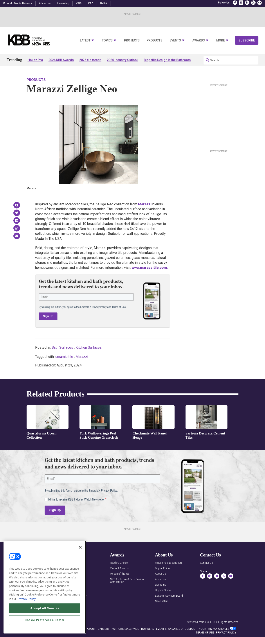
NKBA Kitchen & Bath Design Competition (127, 580)
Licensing (63, 3)
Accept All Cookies (44, 623)
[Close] (80, 562)
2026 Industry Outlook (122, 60)
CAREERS (103, 628)
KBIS (78, 3)
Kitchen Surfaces (89, 347)
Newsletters (162, 601)
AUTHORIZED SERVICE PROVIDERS (133, 628)
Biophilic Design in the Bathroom (167, 60)
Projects (132, 40)
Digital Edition (163, 568)
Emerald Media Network (17, 3)
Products (154, 40)
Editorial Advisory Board (169, 595)
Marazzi (82, 357)
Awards (198, 40)
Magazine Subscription (168, 563)
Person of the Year (120, 573)
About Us (160, 573)
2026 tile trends (90, 60)
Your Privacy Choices (214, 628)
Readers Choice (119, 563)
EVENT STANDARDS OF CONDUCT (176, 628)
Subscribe (246, 40)
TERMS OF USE (205, 632)
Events (175, 40)
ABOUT (91, 628)
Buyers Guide (163, 590)
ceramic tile (64, 357)
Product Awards (119, 568)
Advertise (44, 3)
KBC (90, 3)
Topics (107, 40)
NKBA (103, 3)
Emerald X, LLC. (206, 622)
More (220, 40)
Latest (85, 40)
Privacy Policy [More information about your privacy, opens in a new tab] (27, 614)
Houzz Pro (35, 60)
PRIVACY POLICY (226, 632)
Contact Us (206, 563)
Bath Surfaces (62, 347)
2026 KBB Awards (61, 60)
